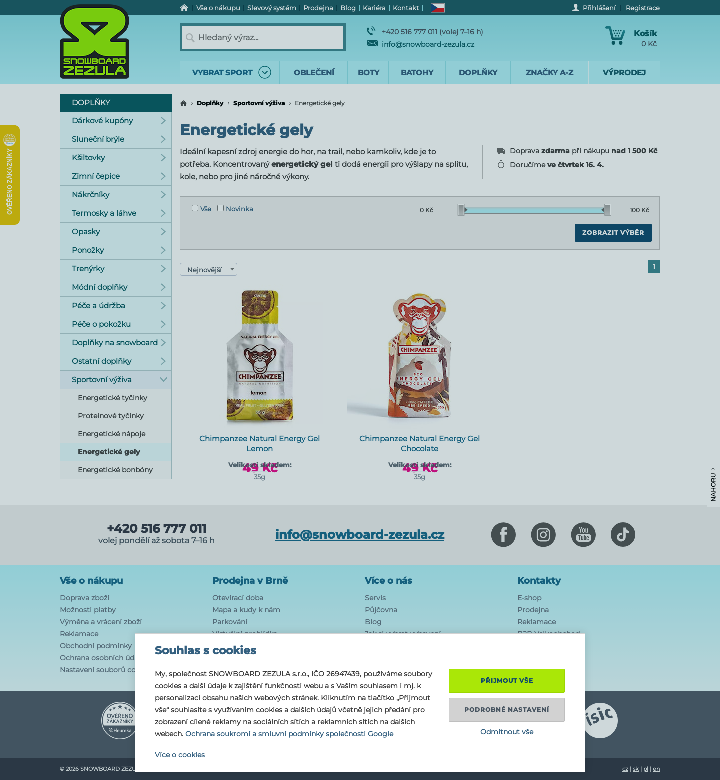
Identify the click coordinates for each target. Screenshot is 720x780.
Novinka (236, 209)
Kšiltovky (119, 157)
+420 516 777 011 (156, 529)
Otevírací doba (238, 597)
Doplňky (210, 103)
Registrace (643, 8)
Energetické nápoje (112, 433)
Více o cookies (180, 754)
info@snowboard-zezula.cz (420, 44)
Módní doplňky (119, 287)
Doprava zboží (85, 597)
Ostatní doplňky (119, 361)
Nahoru (713, 485)
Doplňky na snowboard (119, 342)
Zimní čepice (119, 176)
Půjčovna (381, 609)
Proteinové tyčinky (111, 415)
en (656, 768)
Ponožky (119, 250)
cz (625, 768)
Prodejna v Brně (250, 580)
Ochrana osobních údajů (102, 657)
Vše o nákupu (91, 580)
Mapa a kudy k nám (246, 609)
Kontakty (539, 580)
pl (646, 768)
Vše (202, 209)
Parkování (230, 621)
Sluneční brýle (119, 139)
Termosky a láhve (119, 213)
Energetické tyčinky (113, 397)
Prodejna (533, 609)
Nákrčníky (119, 194)
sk (636, 768)
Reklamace (79, 633)
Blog (373, 621)
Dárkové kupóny (119, 120)
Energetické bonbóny (115, 469)
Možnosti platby (88, 609)
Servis (375, 597)
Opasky (119, 231)
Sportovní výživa (259, 103)
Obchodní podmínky (96, 645)
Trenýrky (119, 268)
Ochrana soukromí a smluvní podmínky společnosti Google (290, 733)
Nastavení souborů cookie (105, 669)
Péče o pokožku (119, 324)
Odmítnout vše (507, 731)
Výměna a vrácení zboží (101, 621)
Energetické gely (109, 451)
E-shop (530, 597)
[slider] (463, 210)
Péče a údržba (119, 305)
